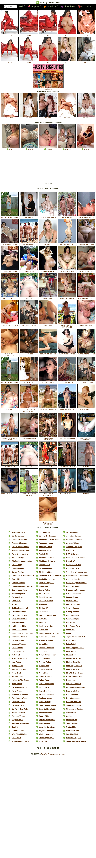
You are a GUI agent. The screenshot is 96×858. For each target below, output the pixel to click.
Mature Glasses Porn (47, 656)
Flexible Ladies (86, 409)
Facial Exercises (86, 271)
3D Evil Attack (44, 534)
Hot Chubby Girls (19, 627)
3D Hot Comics (48, 382)
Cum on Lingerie (73, 580)
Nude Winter (17, 685)
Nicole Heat (70, 681)
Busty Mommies (86, 466)
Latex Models (17, 649)
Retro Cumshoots (86, 217)
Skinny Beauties (45, 714)
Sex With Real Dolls (48, 354)
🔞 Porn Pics (84, 6)
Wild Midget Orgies (10, 325)
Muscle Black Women (74, 671)
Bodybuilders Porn (73, 566)
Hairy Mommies (72, 617)
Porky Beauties (10, 298)
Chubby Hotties (45, 573)
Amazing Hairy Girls (86, 298)
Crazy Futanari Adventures (48, 494)
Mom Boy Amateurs (74, 667)
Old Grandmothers (48, 217)
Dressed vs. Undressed (75, 591)
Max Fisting (16, 663)
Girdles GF (43, 609)
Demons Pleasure (73, 588)
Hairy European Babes (48, 617)
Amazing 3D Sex (45, 548)
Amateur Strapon (67, 298)
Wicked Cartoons (67, 244)
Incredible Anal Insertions (22, 635)
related (10, 117)
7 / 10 (29, 61)
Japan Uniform (18, 642)
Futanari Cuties (45, 606)
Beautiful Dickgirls (67, 466)
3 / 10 (48, 34)
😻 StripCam (33, 6)
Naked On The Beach (48, 409)
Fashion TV (48, 466)
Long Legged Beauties (48, 439)
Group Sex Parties (19, 617)
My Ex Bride (29, 382)
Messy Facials (17, 667)
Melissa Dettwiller (73, 663)
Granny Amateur (67, 493)
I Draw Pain (43, 631)
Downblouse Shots (19, 591)
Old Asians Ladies (10, 244)
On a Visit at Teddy (19, 689)
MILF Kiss (48, 244)
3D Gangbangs (67, 382)
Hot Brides (70, 624)
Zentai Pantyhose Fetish (76, 743)
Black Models (44, 566)
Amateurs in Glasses (10, 217)
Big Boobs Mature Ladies (10, 439)
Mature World (44, 660)
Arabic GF (70, 552)
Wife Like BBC (72, 735)
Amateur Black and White (49, 541)
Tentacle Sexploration (20, 725)
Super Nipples (17, 721)
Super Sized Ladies (86, 244)
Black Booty (17, 566)
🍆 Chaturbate (67, 6)
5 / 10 (86, 34)
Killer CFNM (71, 642)
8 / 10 (48, 61)
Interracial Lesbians (47, 638)
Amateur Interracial (74, 541)
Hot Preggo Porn (48, 271)
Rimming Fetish (86, 325)
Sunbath (29, 298)
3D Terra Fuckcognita (47, 537)
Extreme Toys (17, 598)
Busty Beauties (48, 88)
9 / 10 (67, 61)
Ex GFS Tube (44, 595)
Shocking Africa (18, 714)
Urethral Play (71, 728)
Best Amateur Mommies (75, 559)
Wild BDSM (16, 739)
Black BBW (70, 562)
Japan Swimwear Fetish (75, 638)
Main (21, 6)
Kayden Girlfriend (46, 642)
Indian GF (10, 409)
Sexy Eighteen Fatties (86, 439)
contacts (62, 756)
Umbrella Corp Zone (47, 728)
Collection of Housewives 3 (50, 577)
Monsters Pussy (45, 671)
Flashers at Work (29, 325)
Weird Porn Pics (72, 732)
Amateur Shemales (19, 544)
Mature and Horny (67, 271)
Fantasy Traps (72, 598)
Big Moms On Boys (47, 562)
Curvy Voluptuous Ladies (76, 584)
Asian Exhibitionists (20, 555)
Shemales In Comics (74, 710)
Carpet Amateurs (10, 271)
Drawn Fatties (44, 591)
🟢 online (11, 148)
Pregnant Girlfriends (20, 696)
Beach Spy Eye (18, 559)
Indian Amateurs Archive (49, 635)
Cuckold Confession (47, 580)
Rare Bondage (72, 696)
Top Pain (15, 728)
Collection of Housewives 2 (29, 410)
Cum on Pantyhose (46, 584)
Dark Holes (43, 588)
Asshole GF (43, 555)
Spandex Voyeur (18, 717)
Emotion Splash (18, 595)
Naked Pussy (44, 681)
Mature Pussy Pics (67, 438)
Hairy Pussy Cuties (67, 354)
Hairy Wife (48, 325)
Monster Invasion (19, 671)
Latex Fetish (71, 645)
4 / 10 (67, 34)
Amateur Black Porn (86, 354)
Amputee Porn (45, 552)
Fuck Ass (15, 606)
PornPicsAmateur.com (49, 756)
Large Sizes (29, 271)
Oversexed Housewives (75, 689)
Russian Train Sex (73, 703)
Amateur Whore (72, 544)
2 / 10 (29, 34)
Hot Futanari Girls (46, 627)
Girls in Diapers (72, 609)
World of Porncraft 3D (20, 743)
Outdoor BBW (29, 244)
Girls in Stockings (19, 613)
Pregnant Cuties (72, 692)
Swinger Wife (71, 721)
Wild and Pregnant (73, 739)
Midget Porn (44, 667)
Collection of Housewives (67, 326)
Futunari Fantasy (73, 606)
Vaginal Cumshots (46, 732)
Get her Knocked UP (20, 609)
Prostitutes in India (67, 217)
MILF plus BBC (72, 653)
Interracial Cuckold (19, 638)
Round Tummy (45, 703)
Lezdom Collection (46, 649)
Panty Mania (17, 692)
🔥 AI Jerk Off (50, 6)
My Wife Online (18, 678)
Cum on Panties (18, 584)
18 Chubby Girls (18, 534)
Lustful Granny (18, 653)
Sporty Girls (44, 717)
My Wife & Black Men (74, 674)
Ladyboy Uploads (19, 645)
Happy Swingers (72, 620)
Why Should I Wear (19, 735)
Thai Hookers (44, 725)
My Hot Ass (43, 674)
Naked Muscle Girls (74, 678)
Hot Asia (42, 624)
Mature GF (29, 217)
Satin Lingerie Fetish (10, 493)
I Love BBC (29, 354)
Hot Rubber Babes (19, 631)
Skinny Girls (48, 298)
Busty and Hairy (72, 570)
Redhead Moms (45, 699)
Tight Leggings (72, 725)
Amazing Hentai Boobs (21, 552)
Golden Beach (45, 613)
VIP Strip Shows (18, 732)
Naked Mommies (45, 678)
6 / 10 (10, 61)
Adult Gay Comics (73, 537)
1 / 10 (10, 34)
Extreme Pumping (73, 595)
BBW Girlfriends (67, 409)
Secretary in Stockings (10, 354)
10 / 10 (86, 61)
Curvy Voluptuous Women (29, 494)
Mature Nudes (71, 656)
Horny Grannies (18, 624)
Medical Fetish (45, 663)
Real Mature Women (20, 699)
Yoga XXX (43, 743)
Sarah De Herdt (18, 707)
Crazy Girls (16, 580)
